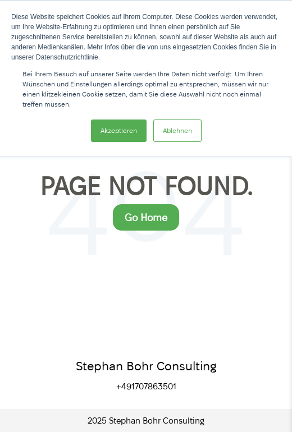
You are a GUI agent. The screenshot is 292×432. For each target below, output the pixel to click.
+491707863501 (146, 386)
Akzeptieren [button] (119, 130)
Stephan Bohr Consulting (146, 366)
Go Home (146, 217)
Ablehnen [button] (177, 130)
